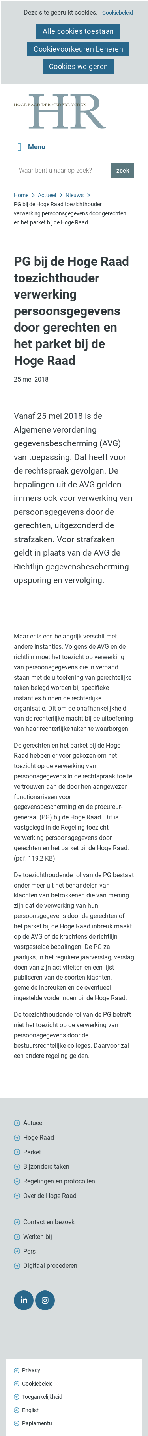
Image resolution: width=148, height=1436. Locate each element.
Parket (32, 1152)
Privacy (31, 1370)
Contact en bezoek (49, 1222)
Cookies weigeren (78, 66)
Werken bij (37, 1236)
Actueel (33, 1123)
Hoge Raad (38, 1137)
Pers (29, 1251)
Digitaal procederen (50, 1265)
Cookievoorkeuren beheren (78, 49)
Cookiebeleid (117, 13)
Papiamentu (37, 1423)
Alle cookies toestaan (78, 31)
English (31, 1410)
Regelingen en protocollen (59, 1181)
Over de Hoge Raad (50, 1196)
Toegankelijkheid (42, 1397)
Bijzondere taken (46, 1166)
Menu (36, 147)
